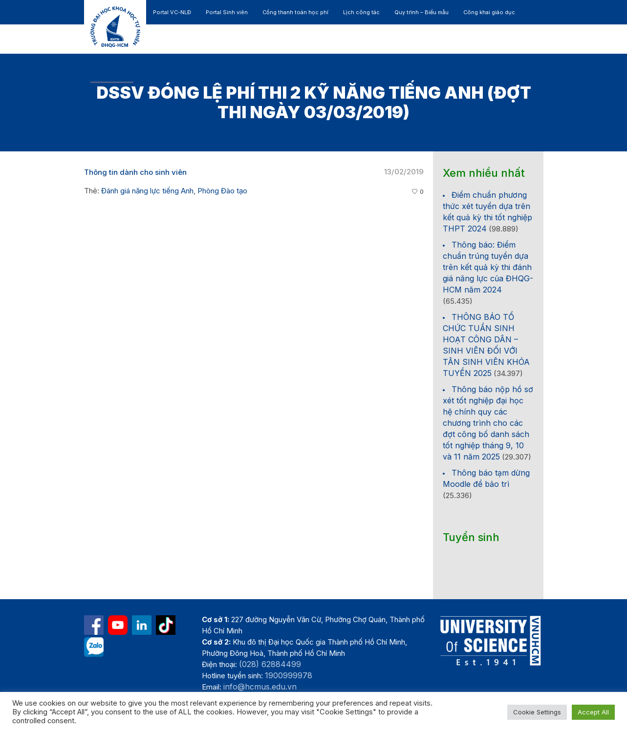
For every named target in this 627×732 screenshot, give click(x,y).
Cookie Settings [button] (537, 712)
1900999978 (288, 675)
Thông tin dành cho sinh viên (135, 172)
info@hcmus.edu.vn (260, 686)
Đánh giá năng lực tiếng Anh (147, 190)
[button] (497, 68)
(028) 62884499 (270, 664)
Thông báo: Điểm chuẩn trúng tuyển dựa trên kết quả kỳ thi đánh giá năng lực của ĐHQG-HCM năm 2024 (488, 267)
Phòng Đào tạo (222, 190)
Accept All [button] (593, 712)
